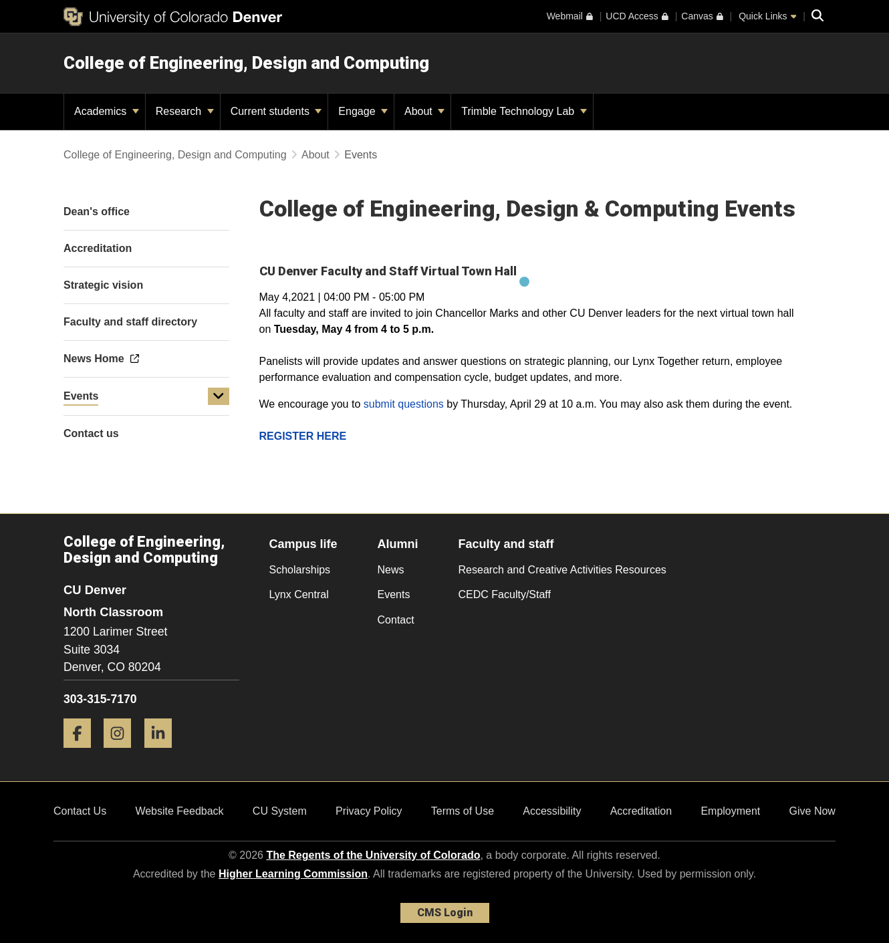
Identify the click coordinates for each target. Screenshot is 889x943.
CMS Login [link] (445, 912)
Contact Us (79, 811)
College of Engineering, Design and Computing (246, 63)
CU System (280, 811)
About (424, 111)
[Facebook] (82, 753)
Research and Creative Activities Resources (562, 569)
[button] (218, 396)
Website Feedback (179, 811)
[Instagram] (122, 753)
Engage (363, 111)
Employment (730, 811)
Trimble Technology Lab (523, 111)
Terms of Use (462, 811)
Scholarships (300, 569)
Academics (106, 111)
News (391, 569)
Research (185, 111)
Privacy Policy (369, 811)
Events (81, 396)
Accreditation (641, 811)
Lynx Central (299, 594)
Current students (276, 111)
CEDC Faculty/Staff (505, 594)
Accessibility (552, 811)
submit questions (404, 404)
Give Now (812, 811)
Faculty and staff (506, 544)
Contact (396, 620)
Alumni (398, 544)
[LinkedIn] (163, 753)
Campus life (303, 544)
